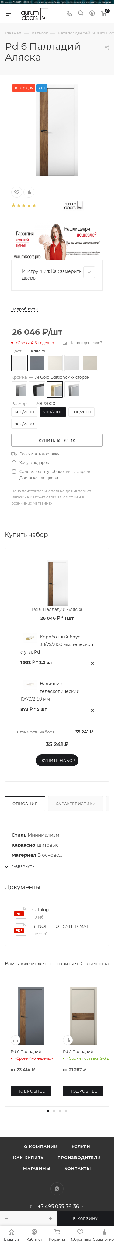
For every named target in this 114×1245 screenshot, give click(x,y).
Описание (24, 803)
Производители (79, 1157)
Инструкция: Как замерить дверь (58, 273)
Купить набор (59, 760)
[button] (48, 1111)
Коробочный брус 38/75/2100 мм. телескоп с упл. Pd (56, 644)
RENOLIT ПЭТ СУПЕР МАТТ (61, 926)
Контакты (77, 1168)
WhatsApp (57, 1188)
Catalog (40, 909)
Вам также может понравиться (41, 963)
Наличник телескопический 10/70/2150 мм (50, 691)
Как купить (28, 1157)
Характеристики (75, 803)
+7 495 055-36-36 (58, 1206)
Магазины (36, 1168)
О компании (41, 1146)
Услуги (81, 1146)
